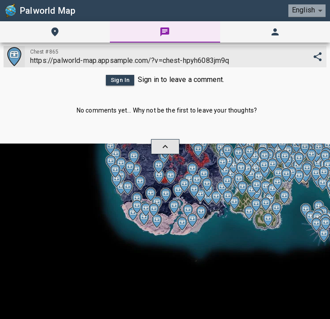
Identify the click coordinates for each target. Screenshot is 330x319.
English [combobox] (303, 10)
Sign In (119, 80)
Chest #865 (44, 51)
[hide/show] (165, 146)
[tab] (55, 32)
